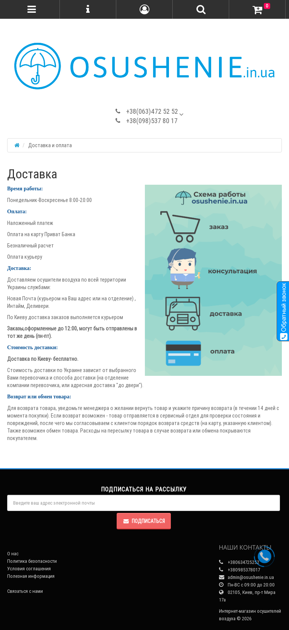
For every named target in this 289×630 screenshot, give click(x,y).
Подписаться (144, 521)
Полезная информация (31, 576)
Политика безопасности (32, 561)
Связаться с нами (25, 591)
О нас (12, 553)
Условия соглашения (29, 568)
